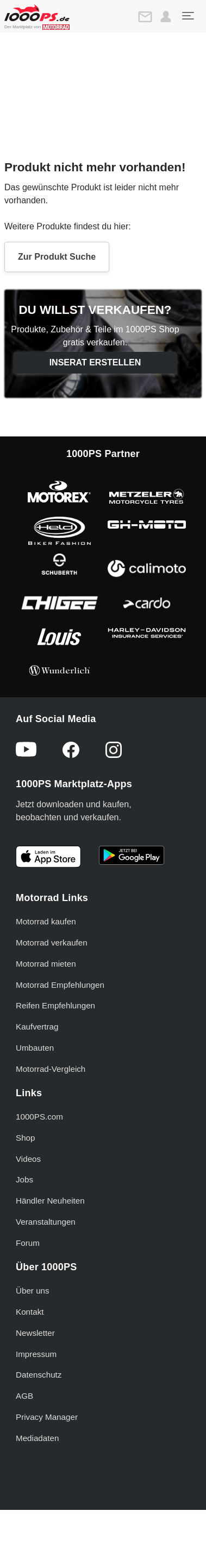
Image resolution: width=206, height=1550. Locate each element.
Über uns (32, 1290)
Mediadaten (37, 1438)
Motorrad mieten (46, 963)
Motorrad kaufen (46, 921)
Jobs (24, 1179)
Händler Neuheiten (50, 1200)
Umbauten (35, 1047)
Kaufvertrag (37, 1026)
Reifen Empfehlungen (55, 1005)
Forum (28, 1242)
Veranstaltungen (46, 1221)
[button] (166, 17)
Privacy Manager (47, 1417)
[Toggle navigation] (187, 15)
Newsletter (35, 1332)
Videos (28, 1158)
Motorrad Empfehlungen (60, 984)
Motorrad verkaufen (52, 942)
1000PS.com (39, 1116)
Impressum (36, 1354)
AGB (24, 1395)
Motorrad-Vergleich (50, 1068)
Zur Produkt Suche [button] (57, 256)
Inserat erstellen (95, 362)
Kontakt (30, 1311)
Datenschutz (38, 1374)
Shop (25, 1137)
